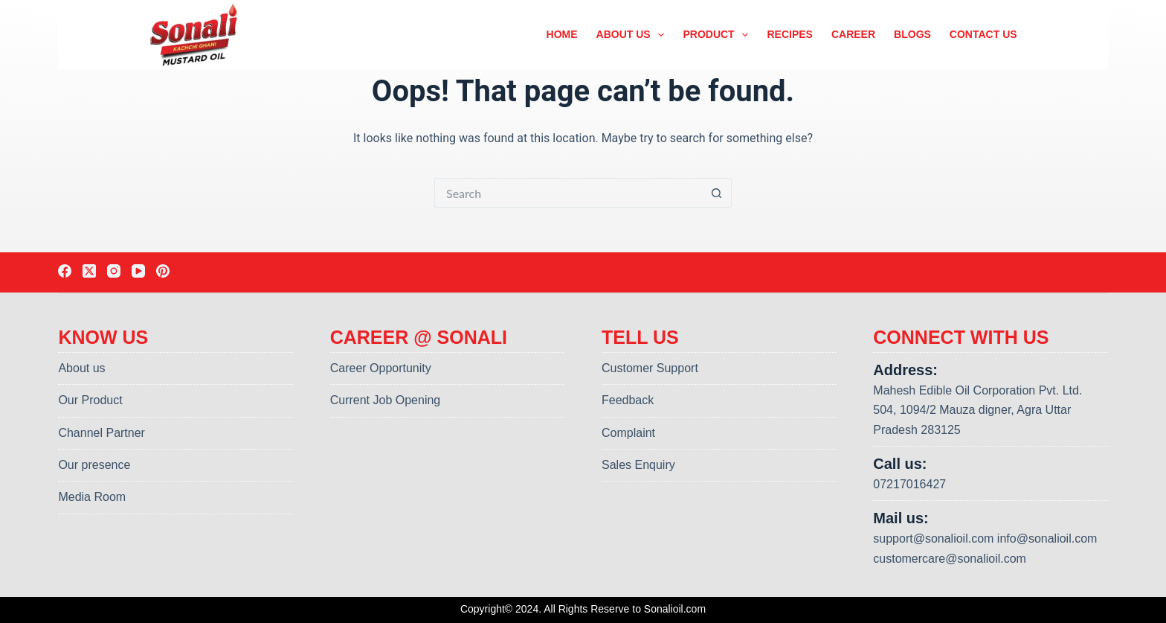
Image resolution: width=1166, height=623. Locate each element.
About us (633, 35)
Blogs (912, 34)
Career (853, 34)
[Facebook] (64, 271)
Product (718, 35)
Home (562, 34)
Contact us (983, 34)
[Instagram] (113, 271)
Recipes (789, 34)
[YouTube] (138, 271)
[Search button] (717, 193)
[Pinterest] (163, 271)
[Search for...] (568, 193)
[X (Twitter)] (89, 271)
